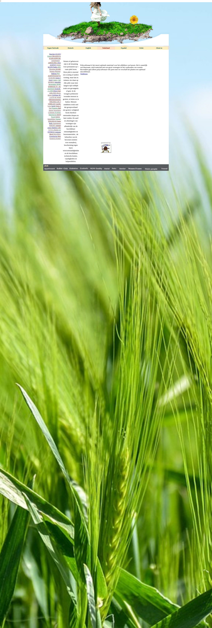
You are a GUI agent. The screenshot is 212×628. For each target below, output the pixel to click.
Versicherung (58, 110)
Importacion (53, 115)
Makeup (54, 74)
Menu (60, 136)
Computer (51, 113)
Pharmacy (58, 71)
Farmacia (60, 121)
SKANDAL (58, 134)
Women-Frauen (135, 169)
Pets (58, 74)
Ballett (58, 117)
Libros (60, 128)
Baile (51, 123)
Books (56, 130)
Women (52, 71)
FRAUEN (55, 56)
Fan (50, 108)
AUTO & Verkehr (56, 97)
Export (49, 56)
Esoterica (53, 139)
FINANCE (53, 102)
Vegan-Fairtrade (53, 48)
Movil (51, 134)
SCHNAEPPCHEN (55, 58)
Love (50, 106)
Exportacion (53, 136)
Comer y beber (57, 80)
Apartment (51, 89)
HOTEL (59, 115)
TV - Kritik (59, 87)
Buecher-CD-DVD (55, 54)
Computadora (58, 132)
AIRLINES (53, 93)
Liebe (60, 130)
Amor (49, 128)
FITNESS (51, 132)
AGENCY (53, 65)
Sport (51, 80)
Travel (53, 117)
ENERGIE (51, 87)
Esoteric (58, 139)
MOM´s (60, 67)
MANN (50, 67)
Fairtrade (60, 91)
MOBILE (51, 82)
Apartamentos (57, 123)
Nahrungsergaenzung (55, 100)
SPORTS (59, 84)
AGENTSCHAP (53, 76)
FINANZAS (52, 121)
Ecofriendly (59, 113)
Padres (55, 67)
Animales (58, 126)
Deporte (60, 63)
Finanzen (55, 108)
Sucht (53, 106)
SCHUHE (52, 78)
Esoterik (58, 89)
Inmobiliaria (59, 82)
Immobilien (52, 119)
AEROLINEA (53, 63)
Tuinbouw (84, 74)
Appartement (55, 61)
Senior (59, 65)
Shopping (52, 69)
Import (51, 110)
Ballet (60, 108)
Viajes (57, 106)
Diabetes (55, 128)
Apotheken (59, 104)
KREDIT (52, 126)
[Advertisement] (106, 55)
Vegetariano (59, 119)
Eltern (55, 91)
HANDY (59, 69)
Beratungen (52, 84)
